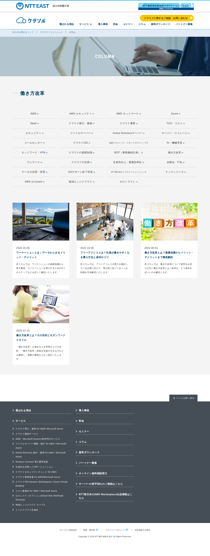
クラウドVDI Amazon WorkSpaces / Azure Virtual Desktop (41, 484)
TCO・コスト (176, 123)
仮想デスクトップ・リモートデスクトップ (128, 142)
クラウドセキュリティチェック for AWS (36, 472)
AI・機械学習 (175, 142)
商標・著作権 (90, 530)
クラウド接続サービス (27, 434)
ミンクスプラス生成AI (27, 510)
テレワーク (34, 162)
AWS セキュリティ (81, 113)
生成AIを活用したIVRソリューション (35, 467)
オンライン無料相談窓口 (93, 473)
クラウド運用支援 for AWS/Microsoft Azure (38, 477)
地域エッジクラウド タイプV (30, 505)
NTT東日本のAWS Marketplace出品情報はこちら (105, 496)
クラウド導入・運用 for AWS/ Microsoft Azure (39, 428)
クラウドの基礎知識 (81, 152)
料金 (125, 25)
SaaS (34, 123)
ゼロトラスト (128, 181)
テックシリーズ (175, 172)
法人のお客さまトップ (23, 32)
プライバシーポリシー (116, 530)
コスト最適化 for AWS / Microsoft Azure (36, 491)
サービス (100, 25)
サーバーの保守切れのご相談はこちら (101, 484)
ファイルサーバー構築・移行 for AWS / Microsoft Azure (41, 445)
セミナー (136, 25)
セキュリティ (34, 133)
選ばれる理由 (83, 25)
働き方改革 (175, 152)
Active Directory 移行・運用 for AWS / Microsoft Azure (41, 454)
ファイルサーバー (81, 133)
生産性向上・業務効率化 (128, 162)
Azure (175, 113)
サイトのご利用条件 (68, 530)
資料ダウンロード (164, 25)
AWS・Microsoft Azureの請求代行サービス (38, 439)
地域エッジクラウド (81, 181)
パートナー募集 (185, 25)
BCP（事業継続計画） (128, 152)
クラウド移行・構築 (81, 123)
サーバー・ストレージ (175, 133)
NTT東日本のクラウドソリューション (128, 171)
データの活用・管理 (34, 172)
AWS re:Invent (34, 181)
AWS (35, 113)
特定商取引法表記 (143, 530)
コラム (147, 25)
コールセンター (34, 142)
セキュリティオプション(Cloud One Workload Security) (39, 497)
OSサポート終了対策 (81, 172)
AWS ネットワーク (128, 113)
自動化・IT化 (175, 162)
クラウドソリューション (51, 32)
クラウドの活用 (81, 162)
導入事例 (115, 25)
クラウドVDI (81, 142)
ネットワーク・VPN (34, 152)
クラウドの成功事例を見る (170, 549)
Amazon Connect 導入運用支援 (32, 462)
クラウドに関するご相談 (126, 549)
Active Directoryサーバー (128, 133)
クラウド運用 (128, 123)
